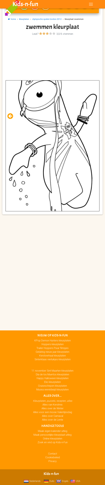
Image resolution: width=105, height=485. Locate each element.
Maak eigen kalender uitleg (52, 431)
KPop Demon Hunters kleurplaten (52, 340)
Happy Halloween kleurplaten (53, 378)
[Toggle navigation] (91, 5)
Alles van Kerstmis (52, 404)
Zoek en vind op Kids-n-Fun (53, 442)
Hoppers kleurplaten (53, 344)
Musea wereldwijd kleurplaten (52, 389)
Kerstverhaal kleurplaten (52, 355)
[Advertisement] (52, 58)
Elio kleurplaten (52, 382)
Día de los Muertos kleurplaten (52, 374)
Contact (52, 453)
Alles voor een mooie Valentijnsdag (52, 412)
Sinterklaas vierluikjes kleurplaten (53, 359)
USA (75, 481)
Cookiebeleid (52, 457)
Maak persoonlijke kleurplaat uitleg (52, 434)
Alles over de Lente (52, 419)
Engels (62, 481)
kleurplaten (24, 19)
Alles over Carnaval (52, 415)
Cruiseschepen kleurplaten (52, 385)
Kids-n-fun (25, 5)
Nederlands (32, 481)
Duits (49, 481)
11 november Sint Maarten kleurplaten (52, 370)
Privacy (52, 461)
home (12, 19)
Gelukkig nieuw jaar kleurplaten (52, 351)
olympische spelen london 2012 (47, 19)
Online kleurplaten (52, 438)
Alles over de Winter (52, 408)
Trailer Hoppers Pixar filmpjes (52, 348)
